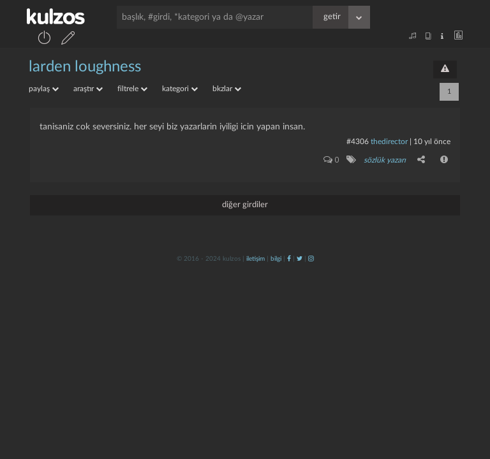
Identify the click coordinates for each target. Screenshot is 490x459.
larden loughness (85, 67)
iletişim (255, 259)
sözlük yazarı (385, 160)
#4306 (357, 141)
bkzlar (226, 88)
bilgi (276, 259)
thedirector (389, 141)
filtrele (132, 88)
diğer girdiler (245, 205)
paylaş (44, 88)
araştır (88, 88)
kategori (180, 88)
